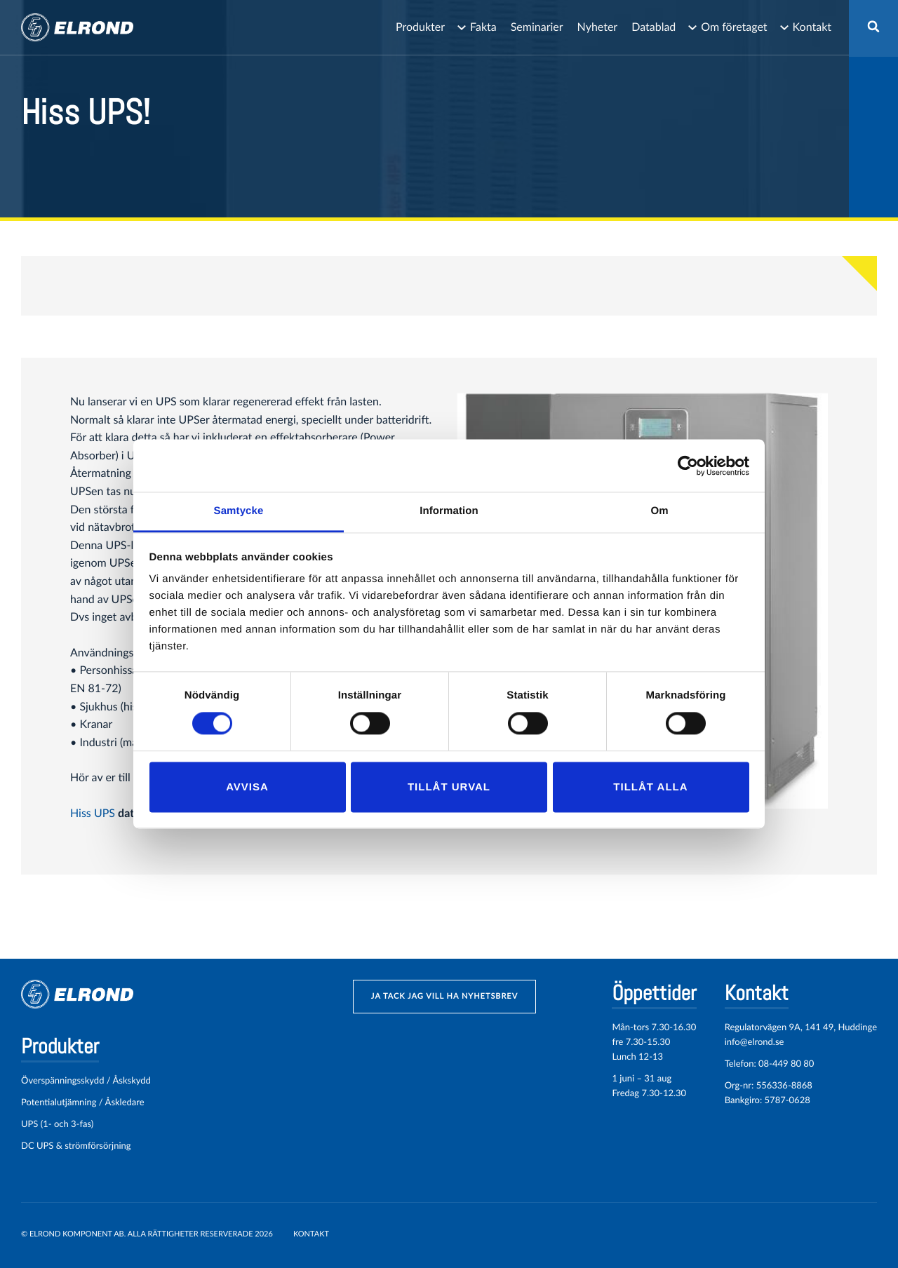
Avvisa (247, 786)
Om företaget (734, 27)
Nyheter (597, 27)
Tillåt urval (449, 786)
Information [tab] (449, 511)
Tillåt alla (650, 786)
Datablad (653, 27)
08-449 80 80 (786, 1063)
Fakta (483, 27)
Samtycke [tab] (239, 511)
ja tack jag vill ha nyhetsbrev (444, 996)
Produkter (420, 27)
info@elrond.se (754, 1041)
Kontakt (812, 27)
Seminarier (537, 27)
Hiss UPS (92, 813)
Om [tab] (659, 511)
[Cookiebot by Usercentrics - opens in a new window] (687, 465)
